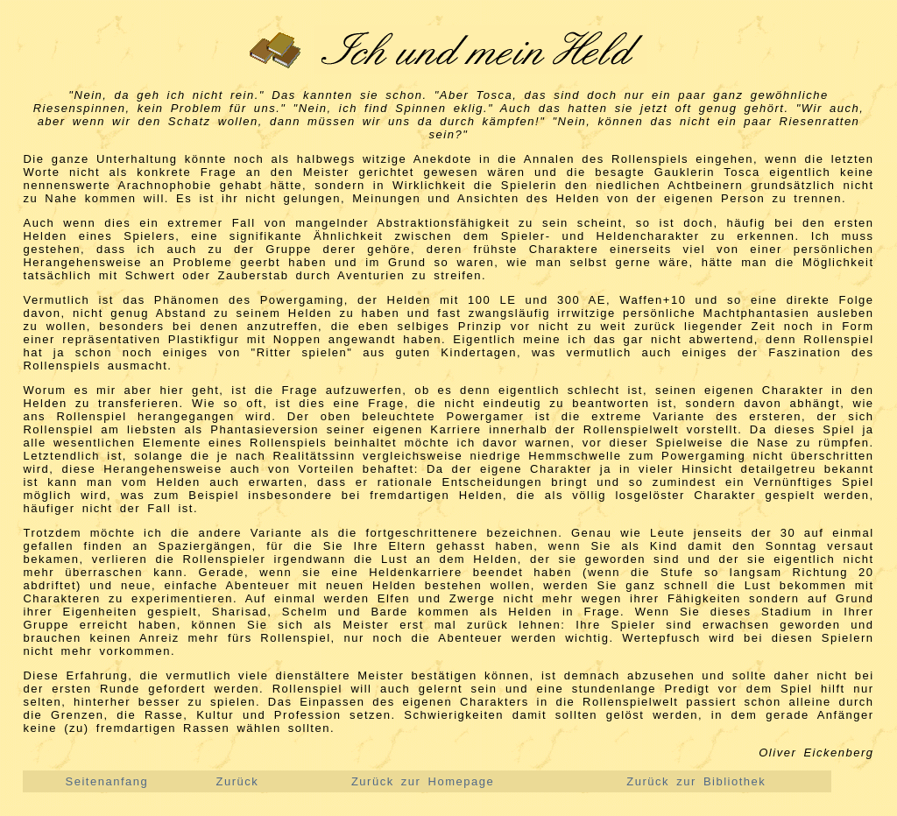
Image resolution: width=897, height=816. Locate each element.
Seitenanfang (107, 781)
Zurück (237, 781)
